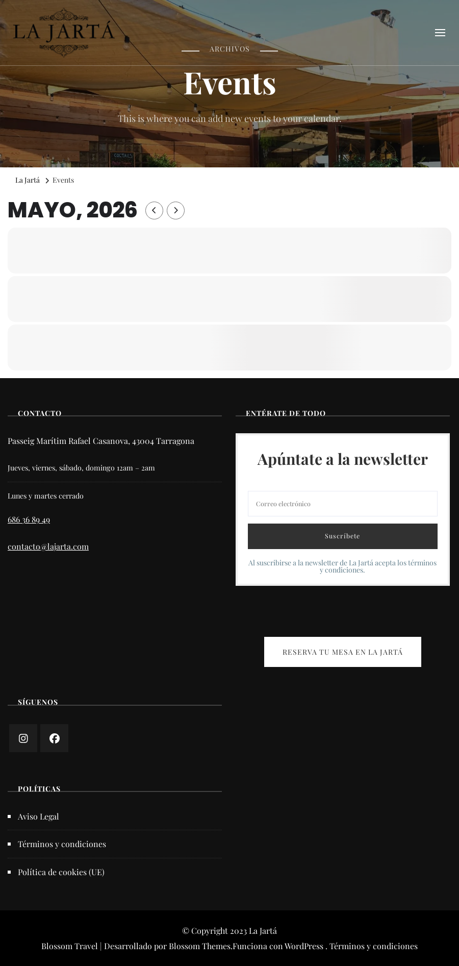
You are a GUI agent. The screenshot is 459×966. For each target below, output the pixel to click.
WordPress (304, 945)
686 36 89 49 (29, 519)
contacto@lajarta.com (48, 546)
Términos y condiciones (62, 843)
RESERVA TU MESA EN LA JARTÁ (343, 652)
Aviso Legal (38, 816)
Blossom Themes (200, 945)
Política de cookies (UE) (61, 871)
